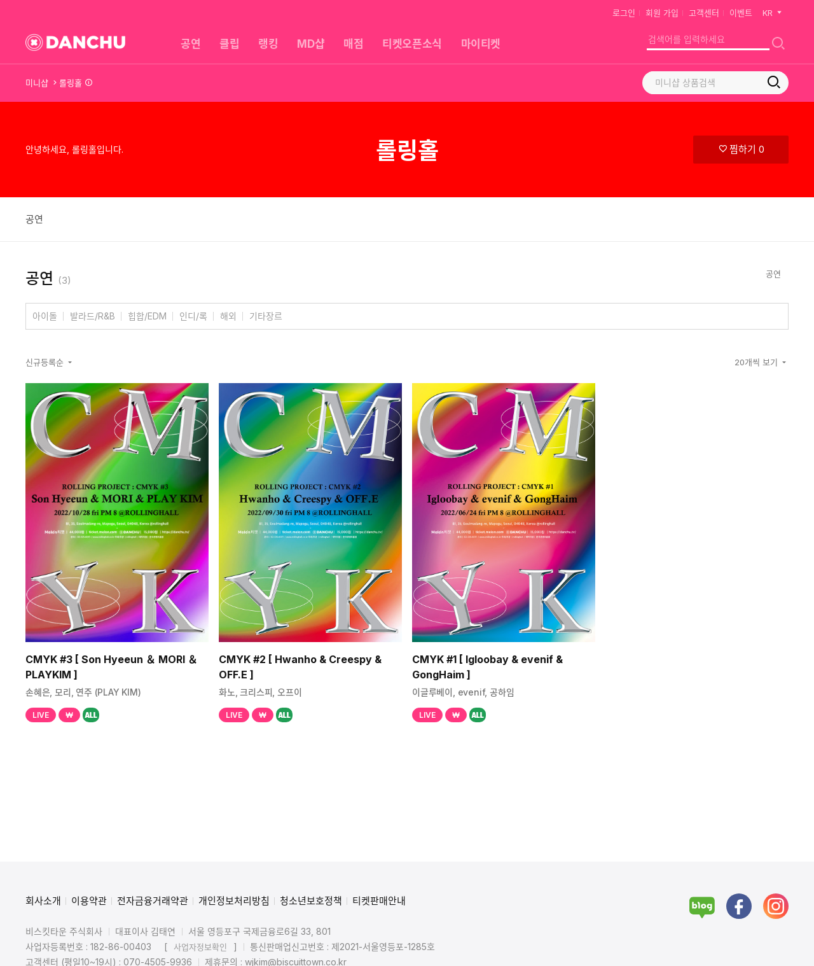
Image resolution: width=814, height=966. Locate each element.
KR (772, 13)
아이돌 (44, 316)
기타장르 (265, 316)
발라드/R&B (92, 316)
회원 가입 (662, 13)
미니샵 (36, 83)
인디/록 (193, 316)
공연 (34, 219)
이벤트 (740, 13)
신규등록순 (45, 362)
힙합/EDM (147, 316)
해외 (228, 316)
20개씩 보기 (757, 362)
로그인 (623, 13)
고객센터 (704, 13)
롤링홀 (70, 83)
